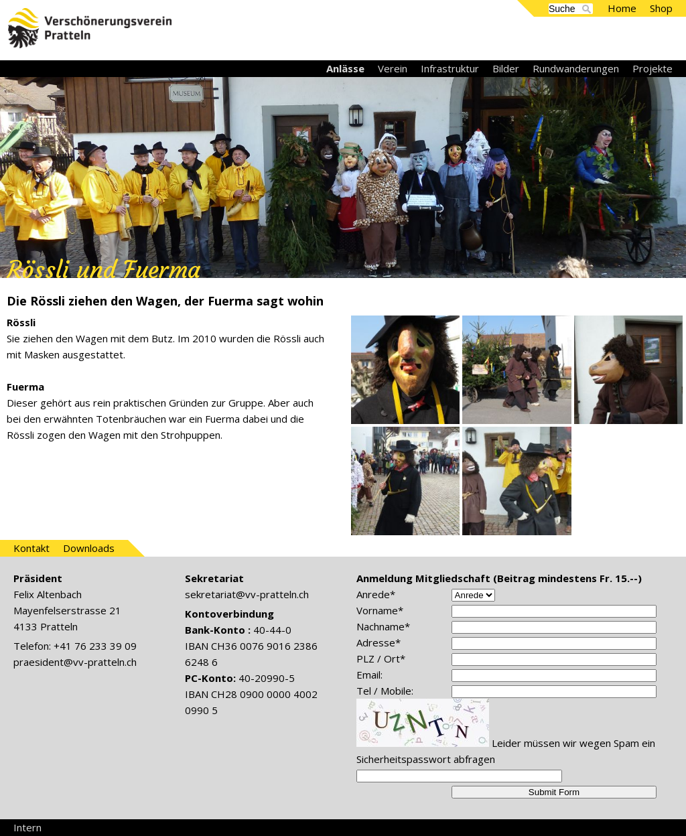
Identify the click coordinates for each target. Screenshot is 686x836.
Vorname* (379, 610)
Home (622, 8)
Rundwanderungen (576, 68)
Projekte (652, 68)
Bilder (505, 68)
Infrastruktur (450, 68)
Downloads (89, 548)
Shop (661, 8)
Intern (27, 827)
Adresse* (378, 642)
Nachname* (383, 626)
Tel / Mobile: (384, 690)
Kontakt (31, 548)
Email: (369, 674)
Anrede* (375, 594)
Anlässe (345, 68)
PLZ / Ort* (380, 658)
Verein (392, 68)
